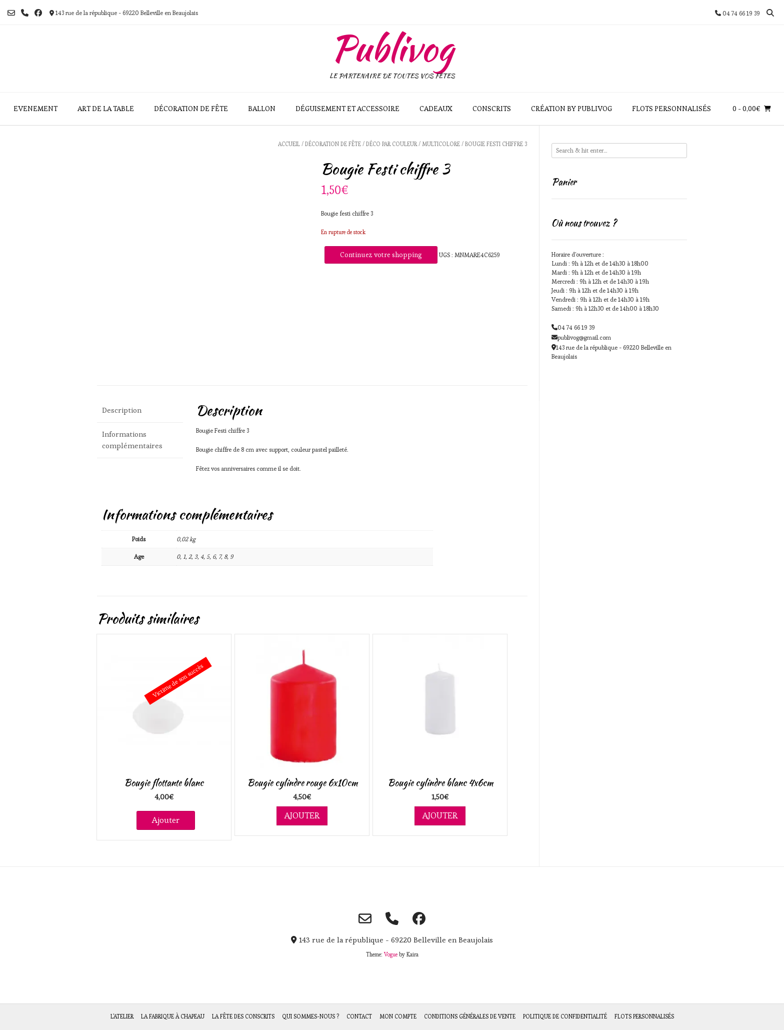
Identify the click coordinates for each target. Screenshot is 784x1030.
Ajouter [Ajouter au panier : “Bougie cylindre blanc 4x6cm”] (440, 815)
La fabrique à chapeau (172, 1016)
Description (122, 410)
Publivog (392, 48)
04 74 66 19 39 (576, 327)
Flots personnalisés (671, 108)
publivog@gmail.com (584, 337)
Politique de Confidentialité (565, 1016)
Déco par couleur (391, 144)
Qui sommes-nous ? (310, 1016)
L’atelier (122, 1016)
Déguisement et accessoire (348, 108)
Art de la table (106, 108)
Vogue (391, 954)
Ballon (262, 108)
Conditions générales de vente (470, 1016)
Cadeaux (436, 108)
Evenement (36, 108)
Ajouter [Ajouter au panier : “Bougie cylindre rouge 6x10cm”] (302, 815)
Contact (359, 1016)
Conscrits (491, 108)
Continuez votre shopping (381, 254)
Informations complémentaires (132, 439)
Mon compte (398, 1016)
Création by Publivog (571, 108)
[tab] (140, 410)
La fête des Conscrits (243, 1016)
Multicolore (441, 144)
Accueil (289, 144)
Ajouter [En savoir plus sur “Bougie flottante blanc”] (166, 819)
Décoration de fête (191, 108)
